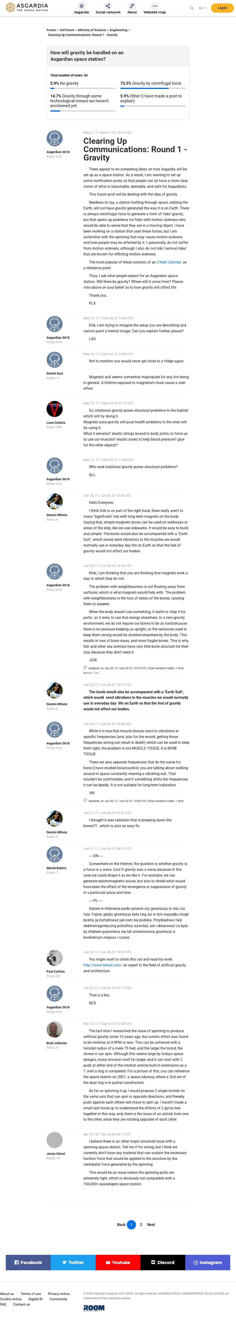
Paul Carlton (56, 971)
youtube (121, 1262)
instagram (211, 1262)
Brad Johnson (57, 1043)
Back (121, 1224)
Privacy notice (59, 1294)
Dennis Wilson (57, 515)
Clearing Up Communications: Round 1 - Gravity (83, 35)
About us (7, 1294)
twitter (76, 1262)
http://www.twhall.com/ (102, 965)
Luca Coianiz (56, 422)
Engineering (118, 30)
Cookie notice (11, 1299)
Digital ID (36, 1299)
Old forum (67, 30)
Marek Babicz (56, 868)
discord (165, 1262)
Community (58, 1299)
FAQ (3, 1304)
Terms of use (31, 1294)
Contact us (21, 1304)
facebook (31, 1262)
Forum (51, 30)
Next (151, 1224)
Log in (222, 9)
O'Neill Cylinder (169, 262)
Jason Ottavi (56, 1154)
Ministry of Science (92, 30)
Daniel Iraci (55, 373)
